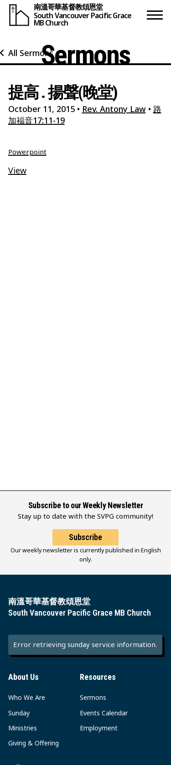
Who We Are (26, 697)
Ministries (22, 728)
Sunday (19, 713)
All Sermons (30, 53)
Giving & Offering (33, 743)
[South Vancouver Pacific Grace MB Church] (75, 14)
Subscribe (85, 537)
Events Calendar (104, 713)
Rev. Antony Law (114, 108)
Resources (98, 677)
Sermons (93, 697)
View (17, 170)
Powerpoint (27, 151)
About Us (23, 677)
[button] (155, 14)
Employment (99, 728)
